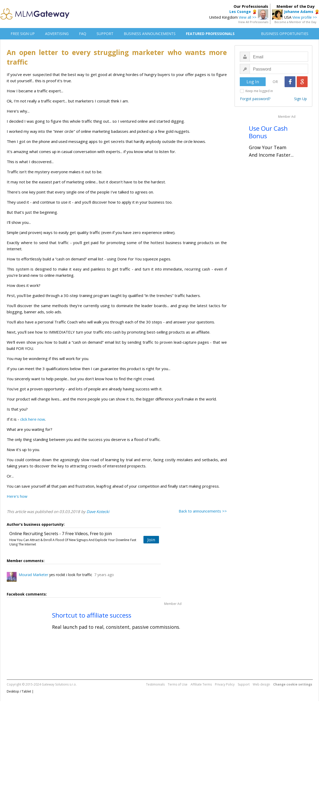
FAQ (82, 33)
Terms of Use (177, 684)
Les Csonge (240, 11)
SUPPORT (105, 33)
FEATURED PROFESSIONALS (210, 33)
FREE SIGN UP (23, 33)
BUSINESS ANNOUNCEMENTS (150, 33)
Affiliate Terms (201, 684)
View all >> (247, 17)
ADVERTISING (57, 33)
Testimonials (155, 684)
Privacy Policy (225, 684)
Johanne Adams (298, 11)
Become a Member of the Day (295, 22)
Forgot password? (255, 98)
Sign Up (300, 98)
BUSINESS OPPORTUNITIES (284, 33)
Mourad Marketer (33, 574)
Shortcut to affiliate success (91, 615)
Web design (261, 684)
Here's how (17, 496)
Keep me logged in (259, 91)
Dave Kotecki (97, 511)
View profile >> (304, 17)
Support (244, 684)
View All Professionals (253, 22)
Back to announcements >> (203, 511)
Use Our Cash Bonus (268, 132)
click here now (32, 419)
